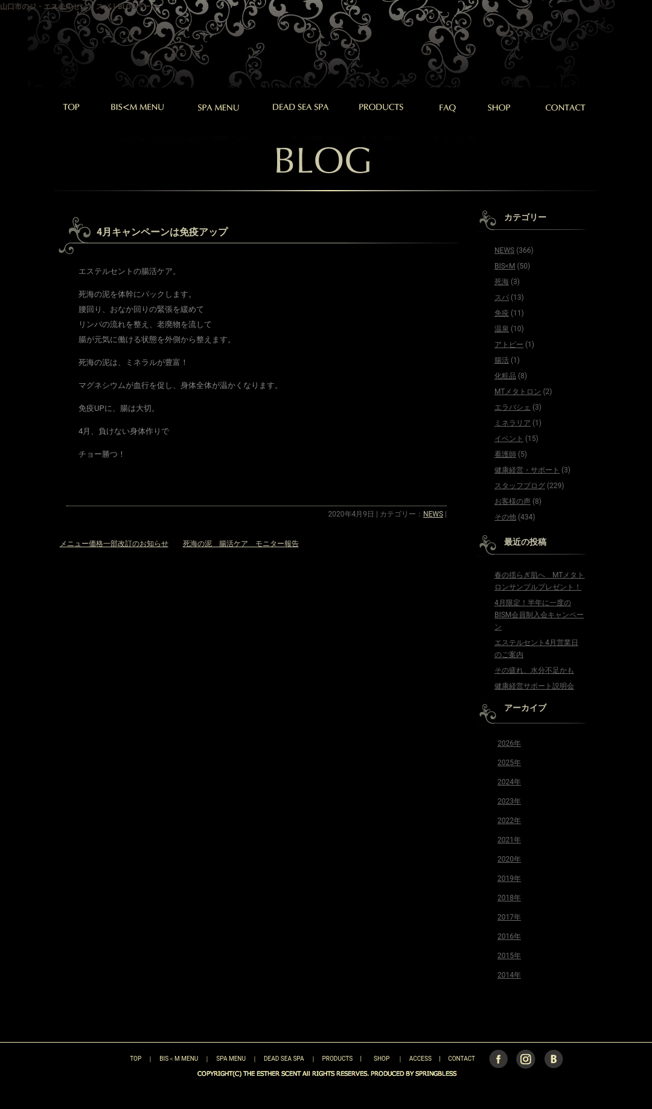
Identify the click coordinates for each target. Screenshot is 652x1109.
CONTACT (461, 1058)
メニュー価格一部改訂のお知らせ (114, 543)
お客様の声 (512, 501)
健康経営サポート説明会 (534, 686)
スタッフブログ (519, 485)
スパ (501, 297)
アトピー (508, 344)
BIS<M (504, 266)
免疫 (501, 313)
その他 (505, 517)
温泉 (501, 329)
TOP (114, 1058)
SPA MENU (231, 1058)
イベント (508, 438)
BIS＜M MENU (178, 1058)
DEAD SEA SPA (284, 1058)
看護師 (505, 454)
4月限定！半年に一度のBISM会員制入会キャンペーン (539, 615)
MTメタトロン (517, 391)
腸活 (501, 360)
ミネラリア (512, 423)
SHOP (381, 1058)
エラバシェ (512, 407)
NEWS (433, 514)
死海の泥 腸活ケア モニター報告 (241, 543)
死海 (501, 282)
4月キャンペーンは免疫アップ (162, 232)
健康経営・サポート (527, 470)
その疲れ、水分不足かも (534, 670)
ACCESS (420, 1058)
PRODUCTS (337, 1058)
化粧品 (505, 376)
